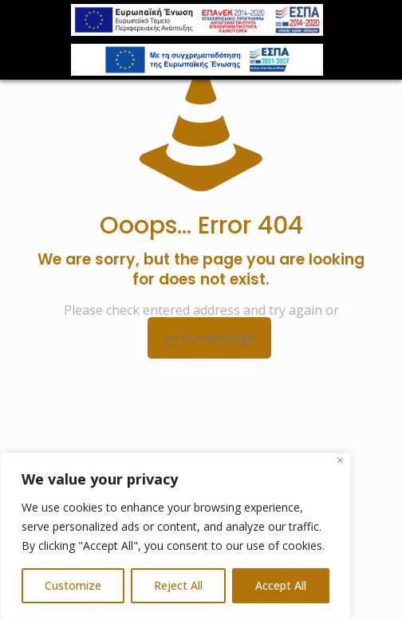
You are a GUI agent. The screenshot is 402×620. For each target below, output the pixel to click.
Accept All (280, 585)
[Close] (340, 460)
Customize (73, 585)
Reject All (178, 585)
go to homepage (209, 338)
